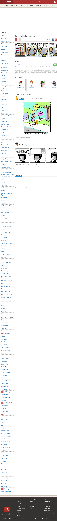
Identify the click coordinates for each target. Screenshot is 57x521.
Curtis (3, 107)
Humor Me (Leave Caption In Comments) (7, 173)
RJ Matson (4, 461)
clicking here (32, 73)
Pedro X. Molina (5, 453)
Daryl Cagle (4, 356)
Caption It (4, 91)
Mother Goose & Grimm (5, 206)
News (31, 501)
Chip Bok (3, 342)
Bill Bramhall (6, 334)
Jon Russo (4, 417)
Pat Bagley (4, 450)
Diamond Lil (4, 118)
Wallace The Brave (6, 297)
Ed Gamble (4, 375)
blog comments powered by (23, 187)
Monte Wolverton (6, 447)
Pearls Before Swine (6, 226)
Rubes (3, 249)
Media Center (47, 510)
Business (6, 5)
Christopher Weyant (6, 347)
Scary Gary (4, 257)
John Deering (6, 414)
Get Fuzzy (3, 156)
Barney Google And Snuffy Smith (6, 66)
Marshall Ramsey (6, 430)
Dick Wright (4, 369)
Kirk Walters (4, 419)
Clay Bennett (6, 350)
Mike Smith (4, 444)
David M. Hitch (5, 367)
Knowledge (38, 5)
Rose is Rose (4, 246)
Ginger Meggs (5, 159)
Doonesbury (4, 130)
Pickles (3, 229)
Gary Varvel (5, 386)
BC (2, 58)
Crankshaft (4, 102)
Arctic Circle (4, 52)
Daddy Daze (4, 110)
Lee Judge (4, 422)
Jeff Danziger (6, 392)
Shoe (2, 260)
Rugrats (3, 251)
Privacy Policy (38, 518)
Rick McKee (4, 469)
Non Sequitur (5, 213)
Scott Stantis (4, 472)
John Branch (4, 406)
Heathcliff (4, 164)
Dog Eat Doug (5, 124)
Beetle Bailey (5, 70)
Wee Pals (3, 300)
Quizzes (32, 508)
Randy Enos (4, 464)
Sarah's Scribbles (6, 254)
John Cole (3, 408)
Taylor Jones (4, 483)
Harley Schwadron (6, 389)
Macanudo (4, 185)
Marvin (3, 190)
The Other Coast (5, 291)
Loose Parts (4, 179)
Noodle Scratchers (6, 215)
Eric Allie (3, 378)
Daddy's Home (5, 113)
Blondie (3, 78)
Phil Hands (4, 458)
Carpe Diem (4, 93)
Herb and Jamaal (5, 167)
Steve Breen (4, 475)
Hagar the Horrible (6, 161)
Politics (45, 5)
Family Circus (5, 135)
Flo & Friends (4, 138)
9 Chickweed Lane (6, 41)
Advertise (32, 518)
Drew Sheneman (5, 372)
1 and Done (4, 38)
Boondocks (4, 81)
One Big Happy (5, 218)
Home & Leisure (29, 5)
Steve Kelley (4, 478)
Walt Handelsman (6, 491)
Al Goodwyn (4, 325)
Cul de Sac (4, 105)
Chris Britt (4, 345)
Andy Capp (4, 46)
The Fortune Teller (6, 286)
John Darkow (4, 411)
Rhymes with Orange (7, 243)
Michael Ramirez (5, 433)
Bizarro (3, 75)
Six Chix (3, 265)
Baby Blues (4, 60)
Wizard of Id (4, 303)
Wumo (3, 308)
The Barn (3, 283)
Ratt (2, 467)
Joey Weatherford (7, 403)
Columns (32, 506)
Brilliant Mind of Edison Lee (5, 87)
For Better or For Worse (5, 141)
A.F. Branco (4, 320)
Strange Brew (5, 274)
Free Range (4, 150)
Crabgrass (4, 99)
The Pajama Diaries (6, 294)
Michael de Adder (6, 436)
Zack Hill (3, 311)
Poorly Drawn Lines (6, 232)
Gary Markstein (5, 381)
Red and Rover (5, 237)
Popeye (3, 235)
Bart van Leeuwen (6, 331)
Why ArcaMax (47, 508)
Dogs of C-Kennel (6, 127)
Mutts (2, 210)
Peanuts (3, 224)
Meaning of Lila (5, 197)
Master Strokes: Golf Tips (6, 194)
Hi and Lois (4, 170)
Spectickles (4, 268)
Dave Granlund (5, 358)
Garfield (3, 153)
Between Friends (6, 73)
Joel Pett (3, 400)
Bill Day (3, 336)
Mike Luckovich (5, 442)
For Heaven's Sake (6, 145)
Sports (51, 5)
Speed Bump (4, 271)
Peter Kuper (4, 455)
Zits (2, 314)
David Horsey (5, 364)
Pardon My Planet (6, 221)
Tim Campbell (5, 486)
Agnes (3, 44)
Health (21, 5)
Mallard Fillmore (5, 188)
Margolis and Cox (6, 428)
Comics (32, 504)
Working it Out (5, 305)
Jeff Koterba (4, 394)
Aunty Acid (4, 55)
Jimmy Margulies (6, 397)
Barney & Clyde (5, 63)
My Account (47, 506)
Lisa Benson (4, 425)
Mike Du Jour (4, 200)
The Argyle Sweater (6, 280)
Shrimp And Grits (6, 262)
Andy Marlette (5, 328)
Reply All (3, 240)
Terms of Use (45, 518)
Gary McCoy (4, 383)
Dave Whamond (5, 361)
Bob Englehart (5, 339)
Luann (3, 182)
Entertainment (14, 5)
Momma (3, 203)
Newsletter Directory (49, 513)
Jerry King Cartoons (6, 177)
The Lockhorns (5, 289)
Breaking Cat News (6, 84)
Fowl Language (5, 147)
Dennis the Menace (6, 116)
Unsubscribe (52, 518)
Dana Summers (5, 353)
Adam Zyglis (4, 322)
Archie (3, 49)
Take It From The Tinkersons (6, 277)
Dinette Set (4, 121)
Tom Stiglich (6, 489)
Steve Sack (4, 480)
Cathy (2, 96)
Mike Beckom (5, 439)
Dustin (3, 132)
